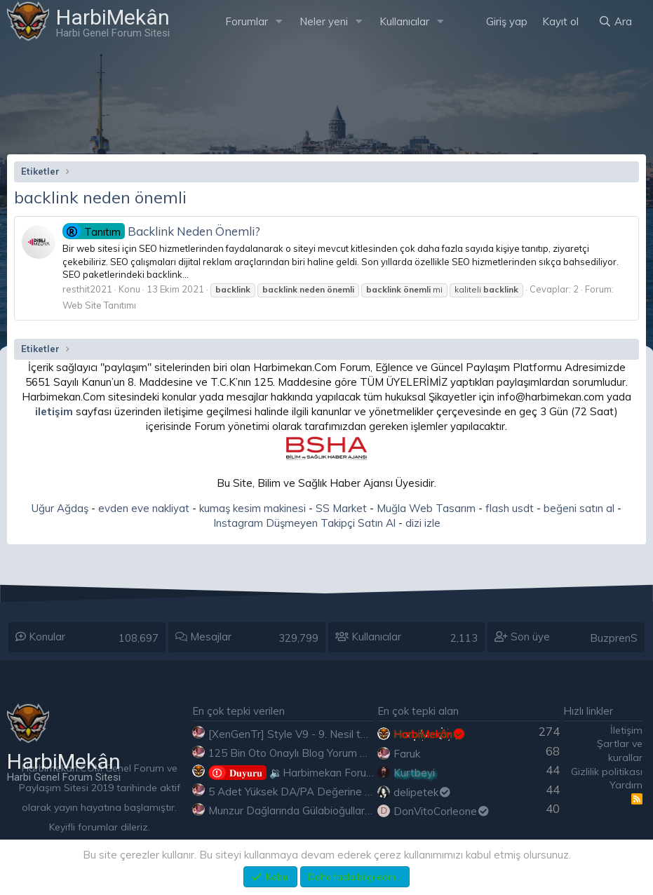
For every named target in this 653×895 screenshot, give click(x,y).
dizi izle (422, 523)
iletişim (54, 411)
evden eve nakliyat (143, 508)
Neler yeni (323, 21)
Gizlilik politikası (606, 771)
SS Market (341, 508)
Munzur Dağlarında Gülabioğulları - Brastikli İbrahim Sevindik (352, 810)
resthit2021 (87, 289)
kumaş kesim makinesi (252, 508)
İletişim (626, 730)
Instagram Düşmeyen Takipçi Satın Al (304, 523)
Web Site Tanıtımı (99, 305)
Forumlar (246, 21)
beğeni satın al (579, 508)
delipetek (422, 792)
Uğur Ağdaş (60, 508)
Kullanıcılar (404, 21)
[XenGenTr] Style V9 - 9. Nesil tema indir (306, 734)
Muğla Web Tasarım (426, 508)
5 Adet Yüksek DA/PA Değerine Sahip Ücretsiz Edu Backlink (352, 791)
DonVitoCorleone (441, 811)
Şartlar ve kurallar (619, 750)
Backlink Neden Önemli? (161, 231)
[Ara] (615, 21)
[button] (279, 21)
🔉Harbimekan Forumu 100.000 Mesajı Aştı (344, 772)
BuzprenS (614, 638)
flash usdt (509, 508)
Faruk (406, 753)
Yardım (626, 785)
